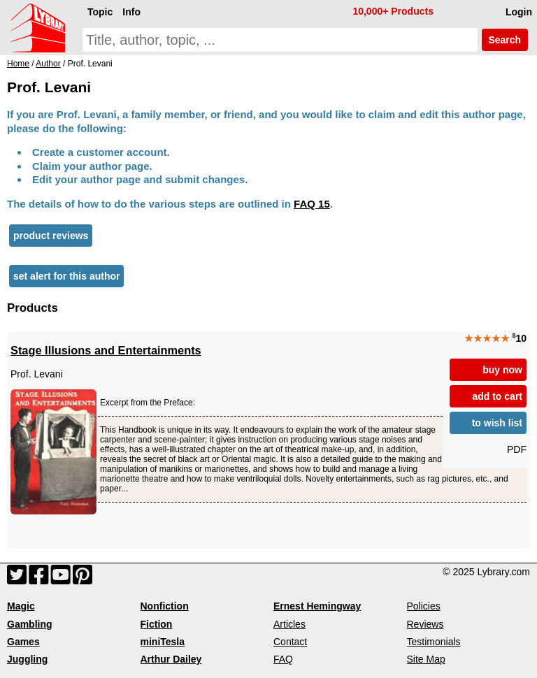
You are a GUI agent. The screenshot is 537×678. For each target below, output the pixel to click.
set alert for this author (66, 276)
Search (505, 39)
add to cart (497, 396)
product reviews (50, 235)
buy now (502, 369)
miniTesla (163, 641)
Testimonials (434, 641)
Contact (290, 641)
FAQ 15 (312, 204)
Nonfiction (165, 606)
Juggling (27, 659)
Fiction (157, 624)
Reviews (425, 624)
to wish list (497, 422)
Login (519, 11)
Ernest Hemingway (317, 606)
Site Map (426, 659)
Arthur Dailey (171, 659)
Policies (424, 606)
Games (23, 641)
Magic (21, 606)
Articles (289, 624)
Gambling (29, 624)
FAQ (283, 659)
